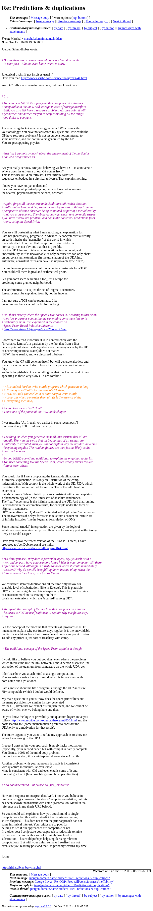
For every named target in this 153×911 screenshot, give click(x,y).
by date (58, 28)
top (74, 17)
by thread (74, 28)
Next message (45, 21)
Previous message (69, 21)
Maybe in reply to (97, 21)
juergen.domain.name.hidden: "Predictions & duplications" (72, 885)
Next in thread (122, 21)
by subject (90, 28)
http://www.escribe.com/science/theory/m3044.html (35, 548)
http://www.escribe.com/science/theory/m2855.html (44, 720)
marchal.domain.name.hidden (43, 38)
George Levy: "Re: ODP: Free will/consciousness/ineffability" (74, 881)
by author (108, 28)
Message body (40, 17)
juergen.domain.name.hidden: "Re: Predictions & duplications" (69, 878)
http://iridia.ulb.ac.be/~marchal (21, 867)
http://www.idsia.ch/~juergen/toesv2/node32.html (35, 329)
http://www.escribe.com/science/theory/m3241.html (54, 78)
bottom (82, 17)
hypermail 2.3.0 (43, 906)
